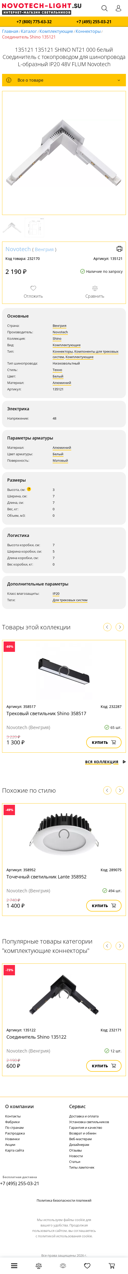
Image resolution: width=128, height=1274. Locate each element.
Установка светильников (89, 1121)
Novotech (18, 249)
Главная (10, 31)
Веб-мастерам (80, 1139)
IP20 (56, 593)
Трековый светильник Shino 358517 (46, 713)
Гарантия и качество (85, 1127)
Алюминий (62, 382)
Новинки (12, 1139)
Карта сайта (14, 1150)
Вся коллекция (105, 761)
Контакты (13, 1116)
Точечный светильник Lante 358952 (46, 877)
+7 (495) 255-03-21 (93, 22)
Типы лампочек (81, 1167)
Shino (57, 338)
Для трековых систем (70, 600)
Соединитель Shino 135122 (36, 1037)
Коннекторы (88, 31)
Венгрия (44, 249)
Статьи (74, 1161)
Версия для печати (119, 249)
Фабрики (12, 1121)
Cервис (77, 1106)
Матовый (60, 460)
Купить (104, 742)
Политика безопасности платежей (64, 1200)
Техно (57, 369)
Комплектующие (56, 31)
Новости (76, 1156)
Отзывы (75, 1150)
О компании (19, 1106)
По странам (14, 1127)
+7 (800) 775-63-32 (34, 22)
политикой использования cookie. (65, 1236)
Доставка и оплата (84, 1116)
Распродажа (15, 1133)
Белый (58, 376)
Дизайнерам (79, 1144)
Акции (10, 1144)
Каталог (29, 31)
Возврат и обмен (82, 1133)
